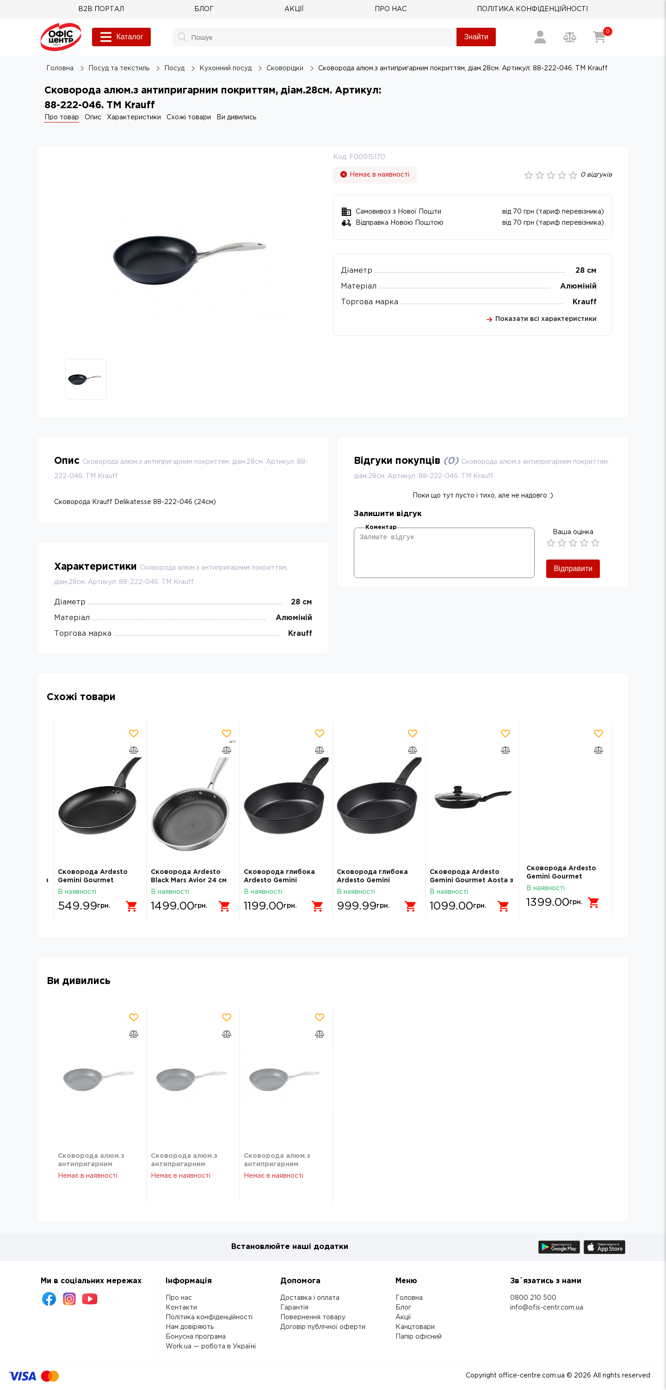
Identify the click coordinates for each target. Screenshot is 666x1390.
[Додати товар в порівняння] (133, 750)
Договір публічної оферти (322, 1327)
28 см (586, 270)
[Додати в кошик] (128, 902)
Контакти (181, 1307)
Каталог (121, 37)
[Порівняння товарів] (570, 37)
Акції (403, 1317)
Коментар (380, 527)
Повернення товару (312, 1317)
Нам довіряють (190, 1327)
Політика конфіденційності (209, 1317)
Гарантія (294, 1307)
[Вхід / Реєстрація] (540, 37)
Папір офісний (418, 1337)
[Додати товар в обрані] (133, 733)
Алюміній (578, 286)
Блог (403, 1307)
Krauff (585, 302)
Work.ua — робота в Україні (211, 1346)
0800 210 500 (533, 1298)
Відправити (573, 568)
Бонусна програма (196, 1337)
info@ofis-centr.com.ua (546, 1307)
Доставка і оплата (309, 1298)
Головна (409, 1298)
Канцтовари (415, 1327)
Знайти (476, 37)
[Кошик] (599, 37)
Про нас (179, 1298)
